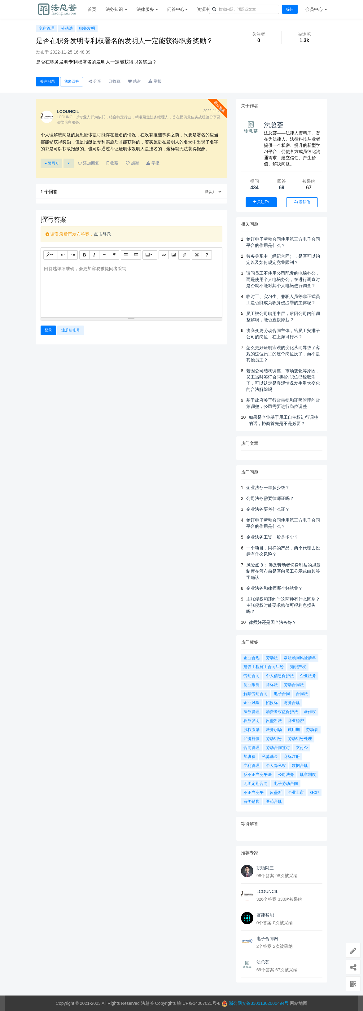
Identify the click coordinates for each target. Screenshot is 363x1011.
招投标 (272, 702)
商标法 (272, 684)
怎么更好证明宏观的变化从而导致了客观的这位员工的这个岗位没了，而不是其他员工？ (283, 353)
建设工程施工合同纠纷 (263, 666)
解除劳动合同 (255, 693)
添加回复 (88, 163)
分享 (95, 81)
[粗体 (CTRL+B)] (84, 254)
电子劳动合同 (286, 783)
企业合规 (251, 657)
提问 (290, 9)
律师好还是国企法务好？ (272, 622)
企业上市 (296, 792)
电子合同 (282, 693)
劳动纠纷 (274, 738)
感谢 (134, 81)
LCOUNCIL (267, 891)
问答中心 (177, 9)
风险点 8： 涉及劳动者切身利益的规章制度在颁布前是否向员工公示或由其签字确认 (283, 571)
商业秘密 (296, 720)
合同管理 (251, 747)
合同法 (302, 693)
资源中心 (207, 9)
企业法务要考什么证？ (268, 509)
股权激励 (251, 729)
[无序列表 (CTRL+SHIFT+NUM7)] (126, 254)
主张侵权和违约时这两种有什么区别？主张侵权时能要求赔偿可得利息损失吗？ (283, 605)
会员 (316, 9)
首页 (92, 9)
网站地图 (298, 1003)
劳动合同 (251, 675)
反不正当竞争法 (257, 774)
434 (254, 187)
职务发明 (87, 28)
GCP (314, 792)
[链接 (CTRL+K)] (164, 254)
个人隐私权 (276, 765)
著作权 (310, 711)
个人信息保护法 (280, 675)
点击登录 (102, 234)
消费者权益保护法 (282, 711)
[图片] (173, 254)
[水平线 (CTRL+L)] (104, 254)
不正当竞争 (253, 792)
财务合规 (292, 702)
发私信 (302, 202)
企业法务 (308, 675)
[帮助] (207, 254)
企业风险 (251, 702)
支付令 (302, 747)
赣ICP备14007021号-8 (199, 1003)
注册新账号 (70, 330)
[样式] (50, 254)
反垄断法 (274, 720)
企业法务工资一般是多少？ (272, 537)
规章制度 (308, 774)
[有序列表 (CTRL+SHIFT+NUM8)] (136, 254)
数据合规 (300, 765)
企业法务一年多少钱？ (268, 487)
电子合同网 (267, 938)
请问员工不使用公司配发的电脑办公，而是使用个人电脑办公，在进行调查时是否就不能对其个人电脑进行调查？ (283, 279)
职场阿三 (265, 867)
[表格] (149, 254)
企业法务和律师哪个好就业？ (274, 588)
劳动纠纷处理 (300, 738)
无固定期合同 (255, 783)
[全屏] (197, 254)
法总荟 (273, 124)
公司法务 (286, 774)
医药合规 (274, 801)
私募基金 (270, 756)
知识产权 (298, 666)
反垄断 (276, 792)
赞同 (51, 163)
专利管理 (46, 28)
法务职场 (274, 729)
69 (281, 187)
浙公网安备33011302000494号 (259, 1003)
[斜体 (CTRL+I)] (94, 254)
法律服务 (147, 9)
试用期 (294, 729)
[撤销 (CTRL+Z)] (63, 254)
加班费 (249, 756)
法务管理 (251, 711)
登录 (48, 330)
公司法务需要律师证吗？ (270, 498)
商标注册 (292, 756)
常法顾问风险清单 (300, 657)
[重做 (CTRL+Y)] (73, 254)
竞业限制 (251, 684)
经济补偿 (251, 738)
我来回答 (71, 81)
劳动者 (312, 729)
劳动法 (67, 28)
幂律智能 (265, 915)
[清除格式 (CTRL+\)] (114, 254)
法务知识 (116, 9)
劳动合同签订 (278, 747)
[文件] (184, 255)
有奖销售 (251, 801)
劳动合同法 (294, 684)
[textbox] (131, 288)
